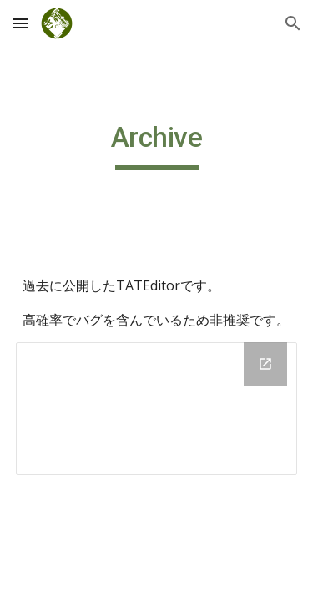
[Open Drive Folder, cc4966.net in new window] (265, 364)
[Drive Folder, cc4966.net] (157, 408)
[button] (20, 23)
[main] (157, 145)
